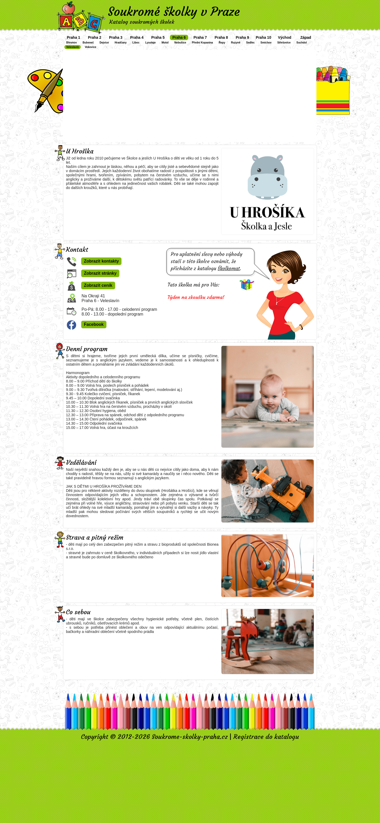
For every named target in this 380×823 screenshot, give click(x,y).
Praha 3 (115, 37)
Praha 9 (242, 37)
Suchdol (301, 42)
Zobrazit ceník (98, 285)
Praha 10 (263, 37)
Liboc (136, 42)
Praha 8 (221, 37)
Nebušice (180, 42)
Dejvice (104, 42)
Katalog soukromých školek (141, 21)
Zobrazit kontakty (101, 261)
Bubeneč (88, 42)
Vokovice (90, 47)
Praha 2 (94, 37)
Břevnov (71, 42)
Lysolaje (150, 42)
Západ (305, 37)
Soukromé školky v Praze (174, 11)
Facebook (94, 324)
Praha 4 (137, 37)
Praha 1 (73, 37)
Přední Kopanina (202, 42)
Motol (165, 42)
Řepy (222, 42)
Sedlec (250, 42)
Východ (284, 37)
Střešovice (284, 42)
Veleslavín (72, 47)
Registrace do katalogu (266, 737)
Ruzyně (235, 42)
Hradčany (121, 42)
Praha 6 (179, 37)
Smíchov (266, 42)
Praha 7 (200, 37)
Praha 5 (158, 37)
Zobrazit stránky (100, 273)
